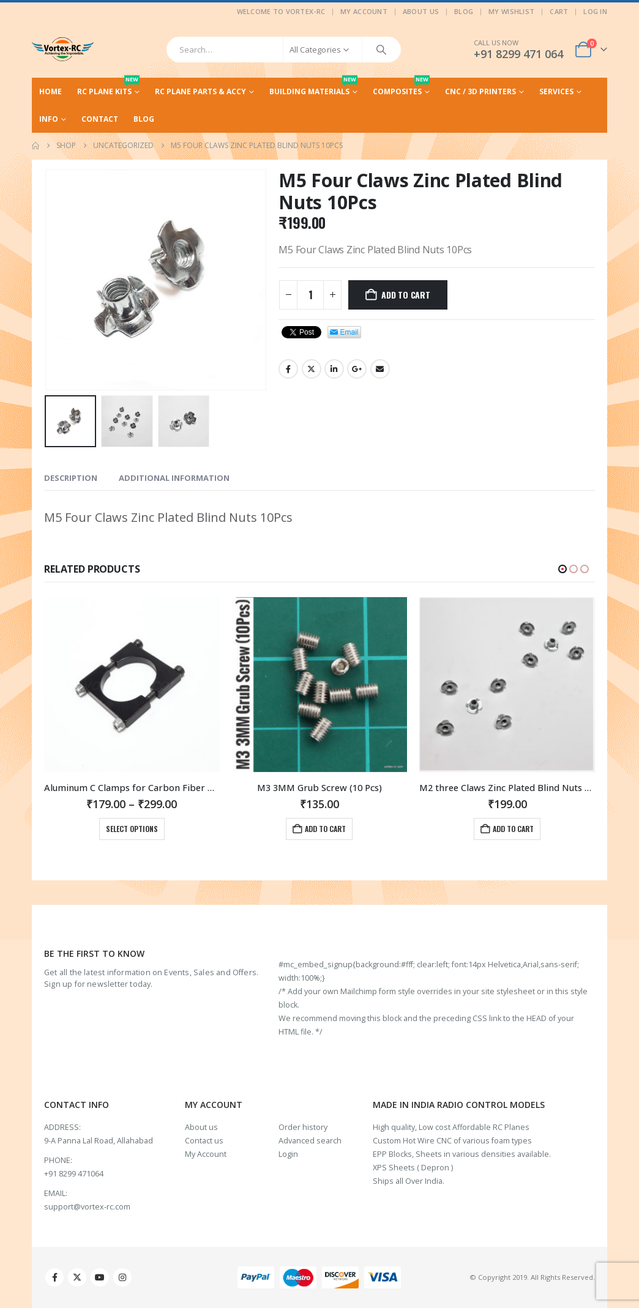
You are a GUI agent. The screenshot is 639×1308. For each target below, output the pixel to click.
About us (201, 1127)
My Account (363, 11)
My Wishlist (511, 11)
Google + (357, 369)
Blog (463, 11)
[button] (562, 569)
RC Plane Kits (108, 87)
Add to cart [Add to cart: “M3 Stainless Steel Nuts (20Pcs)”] (138, 828)
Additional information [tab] (174, 477)
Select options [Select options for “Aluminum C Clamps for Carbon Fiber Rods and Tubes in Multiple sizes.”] (320, 828)
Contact (99, 119)
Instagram (122, 1277)
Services (556, 91)
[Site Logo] (63, 49)
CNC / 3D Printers (480, 91)
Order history (302, 1127)
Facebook (288, 369)
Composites (401, 87)
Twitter (311, 369)
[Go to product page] (132, 685)
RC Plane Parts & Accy (200, 91)
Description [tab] (70, 477)
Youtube (100, 1277)
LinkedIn (334, 369)
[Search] (381, 49)
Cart (559, 11)
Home (50, 91)
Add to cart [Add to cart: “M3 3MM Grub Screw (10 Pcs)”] (513, 828)
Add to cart (405, 294)
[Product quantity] (310, 295)
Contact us (204, 1140)
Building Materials (313, 87)
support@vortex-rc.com (87, 1207)
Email (380, 369)
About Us (421, 11)
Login (288, 1154)
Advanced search (310, 1140)
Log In (595, 11)
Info (48, 119)
